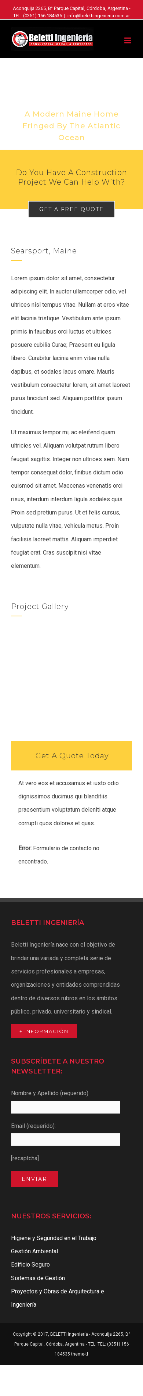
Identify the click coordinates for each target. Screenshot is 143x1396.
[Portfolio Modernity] (71, 104)
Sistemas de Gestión (38, 1278)
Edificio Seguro (30, 1264)
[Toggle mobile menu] (128, 40)
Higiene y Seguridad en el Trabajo (53, 1238)
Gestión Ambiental (34, 1251)
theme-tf (79, 1354)
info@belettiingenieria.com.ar (98, 15)
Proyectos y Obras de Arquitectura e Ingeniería (57, 1298)
